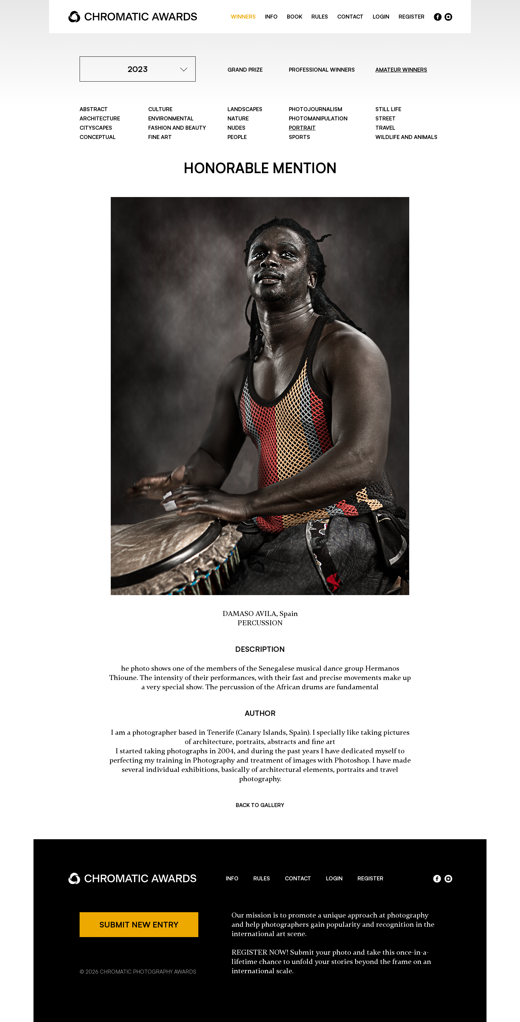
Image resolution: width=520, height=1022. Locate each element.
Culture (160, 109)
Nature (238, 118)
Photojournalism (315, 109)
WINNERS (243, 16)
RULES (319, 16)
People (237, 137)
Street (385, 118)
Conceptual (98, 137)
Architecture (100, 118)
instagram (448, 879)
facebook (438, 17)
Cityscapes (96, 127)
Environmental (171, 118)
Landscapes (245, 109)
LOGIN (381, 16)
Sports (299, 137)
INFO (271, 16)
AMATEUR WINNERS (401, 69)
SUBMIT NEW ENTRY (138, 924)
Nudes (236, 127)
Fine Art (160, 137)
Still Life (388, 109)
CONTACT (350, 16)
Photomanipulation (318, 118)
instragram (448, 17)
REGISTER (411, 16)
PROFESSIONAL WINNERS (322, 69)
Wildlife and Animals (406, 137)
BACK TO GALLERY (260, 805)
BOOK (294, 16)
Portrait (302, 127)
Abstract (94, 109)
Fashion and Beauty (177, 127)
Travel (385, 127)
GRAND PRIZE (245, 69)
